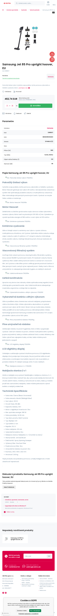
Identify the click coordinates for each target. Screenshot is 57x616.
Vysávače (24, 10)
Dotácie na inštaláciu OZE (47, 581)
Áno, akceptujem (35, 610)
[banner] (7, 3)
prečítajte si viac (23, 88)
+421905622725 (14, 567)
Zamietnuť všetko (22, 610)
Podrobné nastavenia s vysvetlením (28, 613)
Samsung (50, 77)
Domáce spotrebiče (12, 10)
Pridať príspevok (9, 487)
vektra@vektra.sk (33, 567)
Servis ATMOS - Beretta (46, 578)
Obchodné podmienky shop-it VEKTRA (28, 579)
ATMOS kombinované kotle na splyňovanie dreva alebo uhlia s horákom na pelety (47, 585)
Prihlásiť (49, 556)
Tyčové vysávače (34, 10)
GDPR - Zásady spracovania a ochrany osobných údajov (28, 584)
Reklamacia (43, 590)
